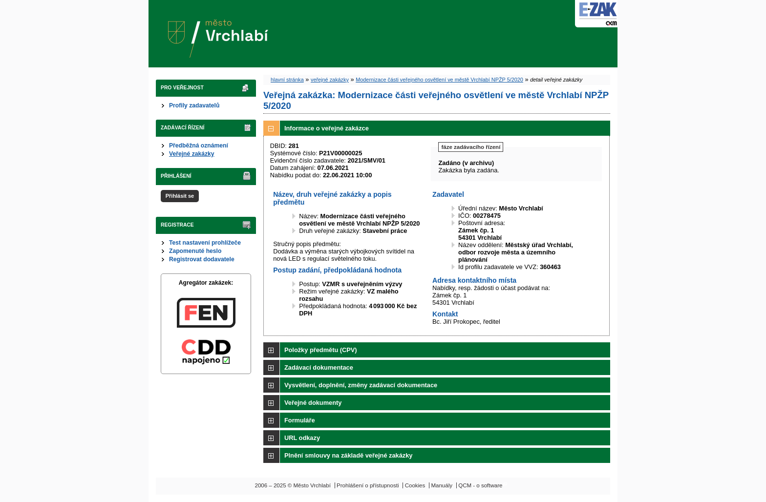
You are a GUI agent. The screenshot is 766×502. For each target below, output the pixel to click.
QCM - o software (480, 485)
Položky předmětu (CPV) (320, 350)
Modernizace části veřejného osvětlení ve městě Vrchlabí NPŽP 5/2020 (439, 80)
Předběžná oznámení (198, 145)
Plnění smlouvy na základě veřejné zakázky (348, 455)
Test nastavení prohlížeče (205, 242)
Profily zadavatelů (194, 105)
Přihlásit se (180, 196)
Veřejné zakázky (191, 153)
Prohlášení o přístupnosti (368, 485)
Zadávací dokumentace (318, 367)
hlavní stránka (287, 80)
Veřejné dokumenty (312, 402)
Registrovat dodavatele (201, 259)
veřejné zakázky (330, 80)
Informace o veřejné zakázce (326, 128)
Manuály (441, 485)
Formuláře (299, 420)
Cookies (415, 485)
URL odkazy (302, 437)
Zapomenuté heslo (195, 251)
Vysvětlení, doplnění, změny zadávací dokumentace (360, 385)
